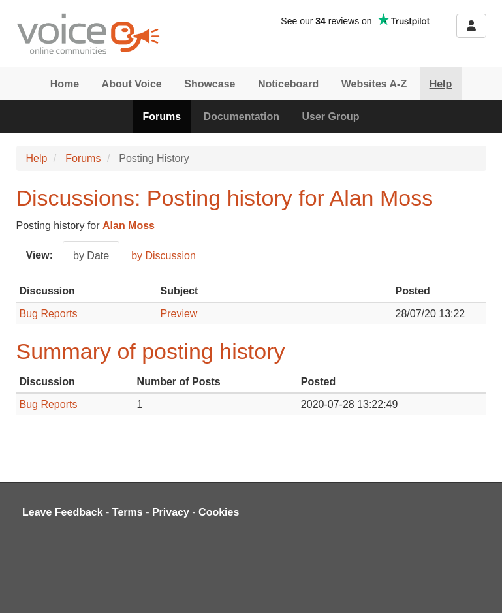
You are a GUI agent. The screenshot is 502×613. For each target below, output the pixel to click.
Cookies (218, 512)
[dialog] (477, 587)
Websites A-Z (374, 83)
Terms (127, 512)
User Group (331, 116)
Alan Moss (128, 225)
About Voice (132, 83)
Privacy (170, 512)
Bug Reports (49, 313)
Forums (161, 116)
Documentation (241, 116)
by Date (91, 255)
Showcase (209, 83)
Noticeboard (288, 83)
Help (441, 83)
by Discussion (163, 255)
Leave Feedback (62, 512)
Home (64, 83)
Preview (179, 313)
